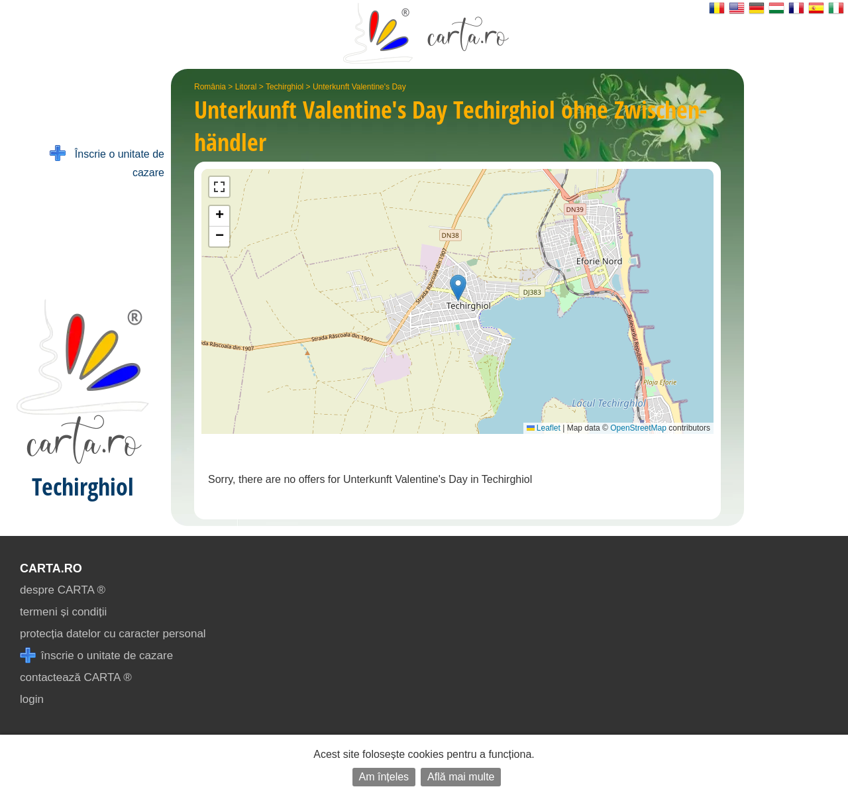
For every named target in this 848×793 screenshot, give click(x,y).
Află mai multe (460, 776)
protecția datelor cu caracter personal (113, 633)
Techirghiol (284, 86)
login (32, 699)
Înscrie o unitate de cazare (107, 162)
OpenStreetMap (638, 428)
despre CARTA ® (62, 590)
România (210, 86)
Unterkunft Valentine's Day (359, 86)
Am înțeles (384, 776)
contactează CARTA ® (76, 677)
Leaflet (543, 428)
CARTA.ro (51, 568)
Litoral (246, 86)
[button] (458, 287)
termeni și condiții (63, 612)
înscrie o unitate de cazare (96, 655)
